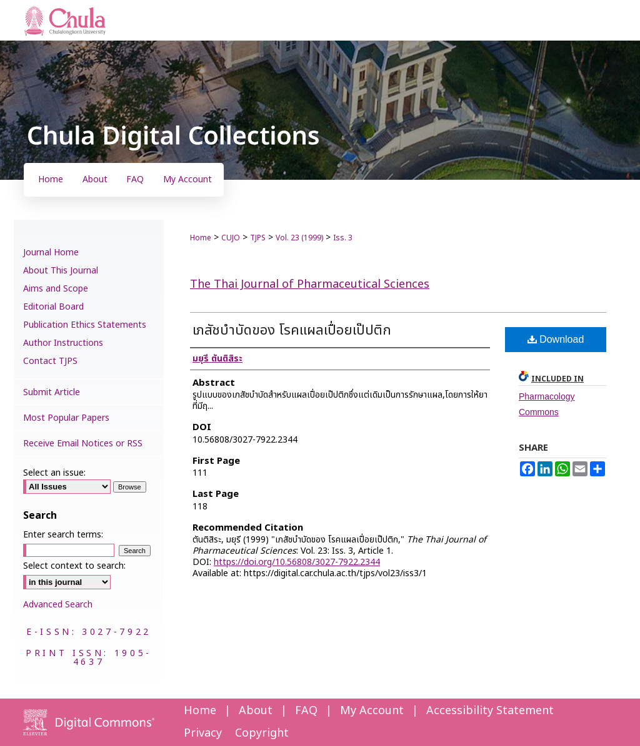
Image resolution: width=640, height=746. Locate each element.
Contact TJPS (50, 361)
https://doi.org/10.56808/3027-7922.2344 (297, 562)
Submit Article (51, 392)
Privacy (203, 733)
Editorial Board (53, 306)
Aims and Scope (55, 288)
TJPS (258, 237)
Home (200, 237)
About (255, 710)
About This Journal (60, 270)
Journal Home (51, 252)
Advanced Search (57, 604)
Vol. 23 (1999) (299, 237)
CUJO (230, 237)
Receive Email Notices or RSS (82, 443)
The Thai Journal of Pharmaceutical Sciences (309, 284)
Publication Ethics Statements (84, 324)
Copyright (262, 733)
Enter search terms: (63, 534)
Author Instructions (63, 343)
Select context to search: (74, 565)
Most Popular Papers (66, 418)
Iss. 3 (342, 237)
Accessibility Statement (490, 710)
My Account (372, 710)
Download (556, 339)
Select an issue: (54, 472)
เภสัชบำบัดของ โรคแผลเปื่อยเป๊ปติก (291, 330)
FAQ (306, 710)
